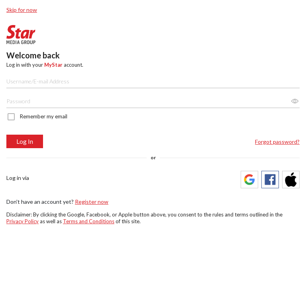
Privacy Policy (22, 221)
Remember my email (43, 116)
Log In (24, 141)
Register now (91, 201)
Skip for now (21, 9)
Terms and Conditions (88, 221)
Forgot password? (277, 141)
